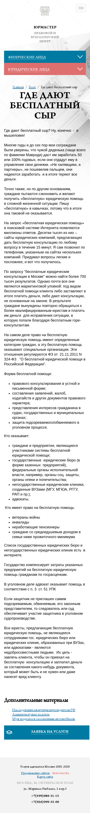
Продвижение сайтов (35, 773)
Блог (32, 87)
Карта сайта (45, 777)
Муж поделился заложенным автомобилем (43, 719)
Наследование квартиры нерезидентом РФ (43, 710)
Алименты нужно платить (31, 715)
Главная (18, 87)
